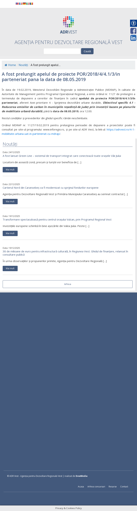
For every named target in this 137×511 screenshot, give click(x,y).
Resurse (113, 486)
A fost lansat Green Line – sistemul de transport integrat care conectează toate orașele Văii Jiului (62, 155)
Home (10, 65)
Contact (124, 486)
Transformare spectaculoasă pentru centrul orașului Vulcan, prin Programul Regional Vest (57, 219)
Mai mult (10, 169)
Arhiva (67, 284)
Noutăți (23, 65)
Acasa (81, 486)
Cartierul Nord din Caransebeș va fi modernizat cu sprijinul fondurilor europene (51, 187)
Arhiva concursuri (96, 486)
